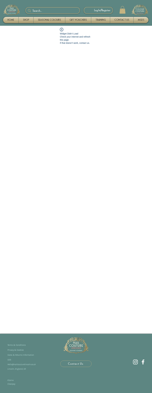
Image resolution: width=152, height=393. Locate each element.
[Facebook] (143, 362)
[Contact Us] (76, 364)
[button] (122, 10)
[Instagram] (135, 362)
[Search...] (53, 10)
